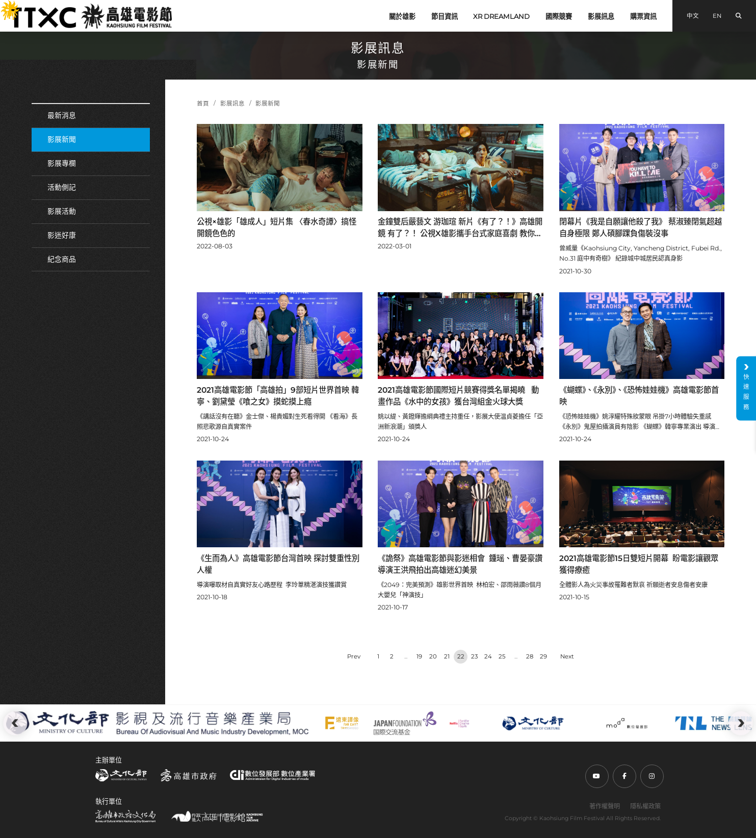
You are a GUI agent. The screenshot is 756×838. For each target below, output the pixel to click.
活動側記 (61, 187)
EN (717, 15)
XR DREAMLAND (501, 16)
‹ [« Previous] (354, 656)
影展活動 (61, 211)
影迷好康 (61, 235)
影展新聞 (61, 139)
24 (488, 656)
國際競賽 (558, 16)
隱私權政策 (645, 806)
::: (4, 6)
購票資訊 (643, 16)
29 (543, 656)
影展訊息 (601, 16)
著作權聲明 (604, 806)
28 (529, 656)
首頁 (203, 103)
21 (447, 656)
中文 (693, 15)
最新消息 (61, 115)
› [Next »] (567, 656)
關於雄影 (402, 16)
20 (433, 656)
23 (474, 656)
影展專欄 (61, 163)
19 (419, 656)
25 (502, 656)
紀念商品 (61, 259)
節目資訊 (444, 16)
